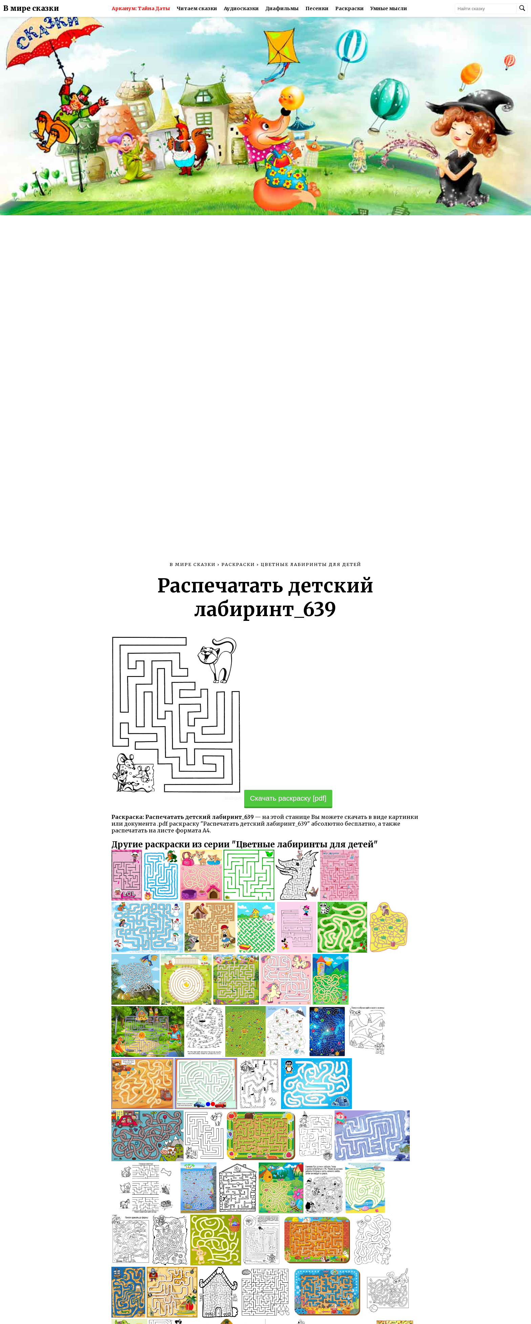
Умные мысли (388, 8)
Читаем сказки (197, 8)
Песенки (316, 8)
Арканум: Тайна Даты (141, 8)
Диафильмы (282, 8)
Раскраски (349, 8)
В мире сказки (31, 8)
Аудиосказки (241, 8)
